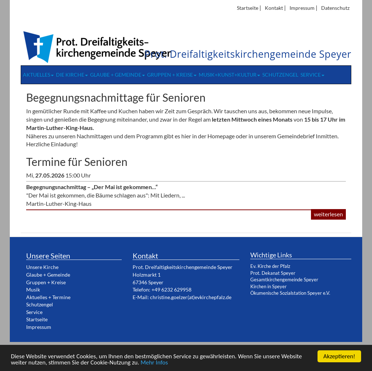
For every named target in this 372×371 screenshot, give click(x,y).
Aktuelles (38, 75)
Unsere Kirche (42, 267)
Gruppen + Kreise (172, 75)
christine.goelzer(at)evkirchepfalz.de (190, 297)
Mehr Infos (154, 363)
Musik (33, 289)
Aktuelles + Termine (48, 297)
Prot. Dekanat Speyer (272, 273)
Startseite (247, 8)
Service (312, 75)
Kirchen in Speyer (268, 286)
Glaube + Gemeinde (117, 75)
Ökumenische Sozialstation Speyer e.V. (290, 293)
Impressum (302, 8)
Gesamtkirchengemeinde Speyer (284, 279)
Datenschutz (335, 8)
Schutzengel (280, 75)
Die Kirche (72, 75)
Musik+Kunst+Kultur (229, 75)
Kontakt (274, 8)
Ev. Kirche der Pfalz (270, 266)
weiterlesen (328, 214)
